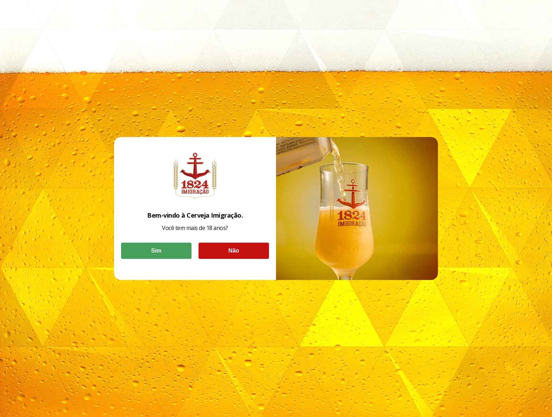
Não (233, 251)
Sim (156, 251)
